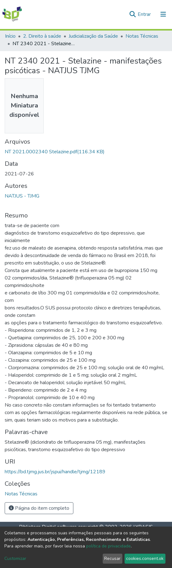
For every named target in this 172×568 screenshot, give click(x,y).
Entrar (145, 14)
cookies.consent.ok (145, 558)
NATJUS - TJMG (22, 196)
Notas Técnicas (141, 36)
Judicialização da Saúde (93, 36)
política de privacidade (108, 546)
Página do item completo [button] (39, 508)
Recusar (112, 558)
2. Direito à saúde (42, 36)
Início (10, 36)
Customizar (15, 558)
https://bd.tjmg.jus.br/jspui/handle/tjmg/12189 (55, 471)
